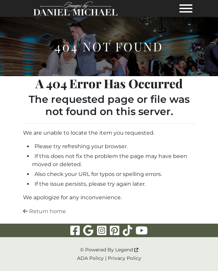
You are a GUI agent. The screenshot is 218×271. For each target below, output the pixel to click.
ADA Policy (90, 258)
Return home (44, 211)
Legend (126, 250)
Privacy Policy (124, 258)
